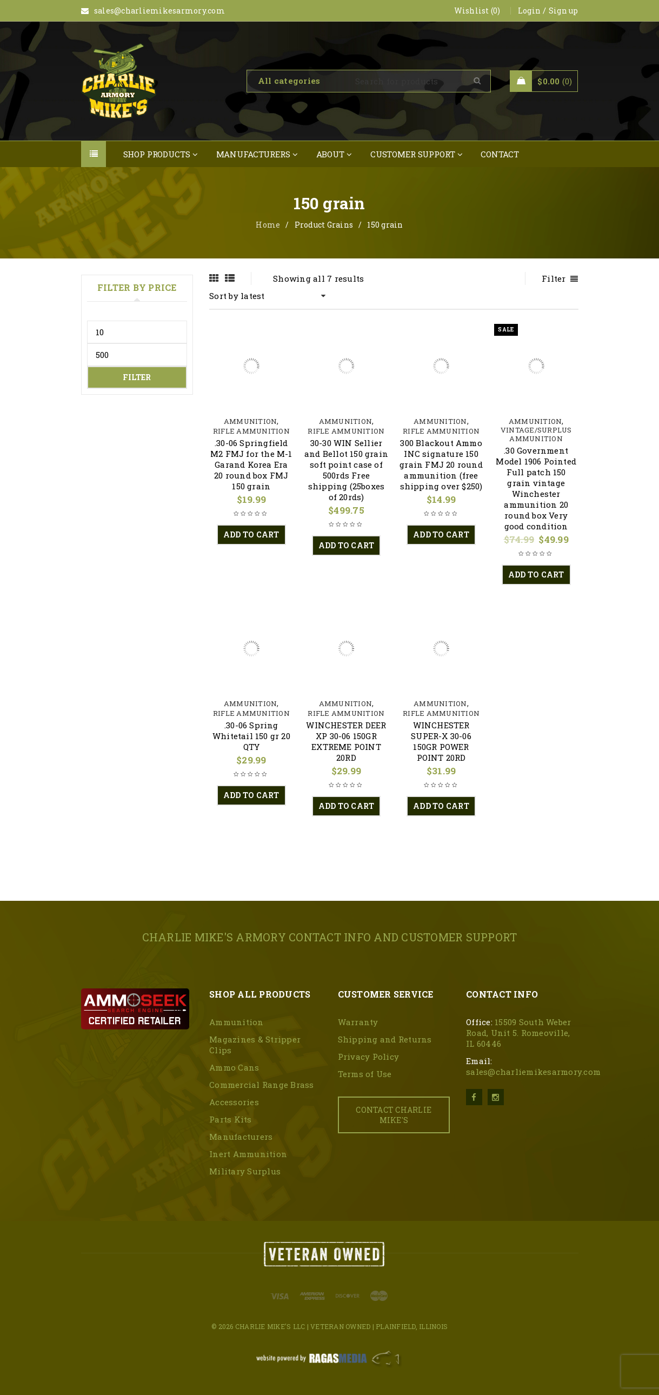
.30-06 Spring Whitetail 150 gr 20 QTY (251, 736)
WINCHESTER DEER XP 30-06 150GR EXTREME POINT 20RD (346, 741)
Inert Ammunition (248, 1153)
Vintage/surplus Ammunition (536, 434)
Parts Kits (230, 1119)
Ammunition (250, 421)
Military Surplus (245, 1171)
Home (268, 225)
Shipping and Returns (385, 1039)
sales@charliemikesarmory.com (533, 1071)
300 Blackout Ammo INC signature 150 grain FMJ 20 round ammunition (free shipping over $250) (441, 464)
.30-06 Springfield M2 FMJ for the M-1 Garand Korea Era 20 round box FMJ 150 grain (251, 464)
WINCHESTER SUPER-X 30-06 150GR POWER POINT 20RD (441, 741)
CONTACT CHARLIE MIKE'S (393, 1115)
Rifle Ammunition (251, 431)
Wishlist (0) (477, 10)
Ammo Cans (234, 1067)
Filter (137, 377)
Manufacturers (240, 1136)
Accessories (234, 1102)
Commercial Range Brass (261, 1084)
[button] (251, 534)
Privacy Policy (369, 1056)
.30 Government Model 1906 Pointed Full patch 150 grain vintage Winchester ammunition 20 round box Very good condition (536, 488)
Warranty (358, 1022)
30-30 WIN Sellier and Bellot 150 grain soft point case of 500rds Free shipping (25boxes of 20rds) (346, 469)
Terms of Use (365, 1073)
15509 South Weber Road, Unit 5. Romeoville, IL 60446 (518, 1033)
